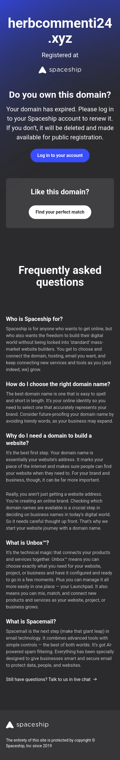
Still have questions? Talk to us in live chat (51, 679)
